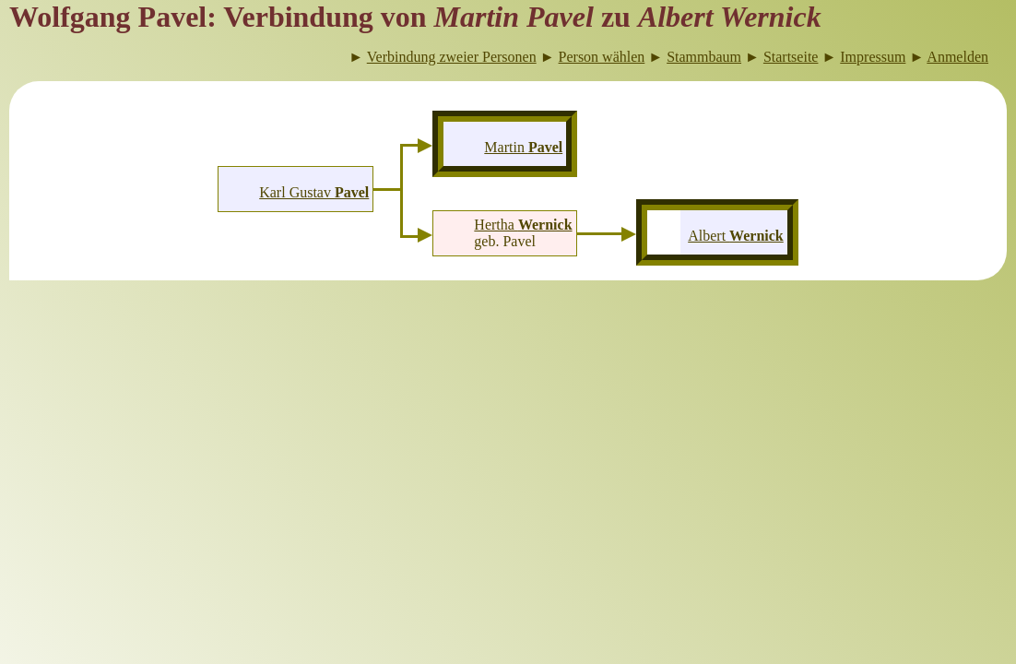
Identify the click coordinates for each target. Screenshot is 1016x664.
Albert (736, 235)
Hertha (523, 224)
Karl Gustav (314, 192)
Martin (523, 147)
